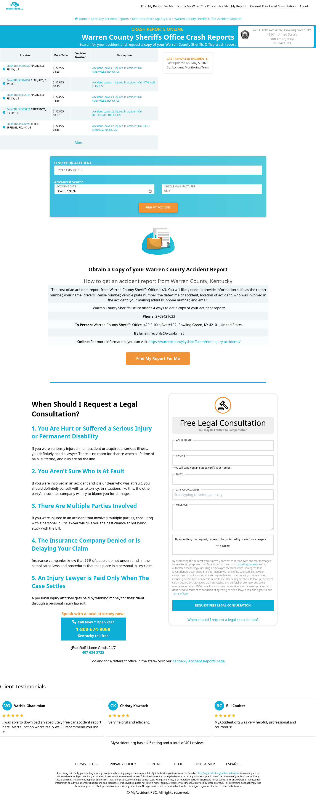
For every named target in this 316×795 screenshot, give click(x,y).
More (79, 142)
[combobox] (223, 494)
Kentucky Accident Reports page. (199, 661)
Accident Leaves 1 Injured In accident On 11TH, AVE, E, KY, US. (124, 84)
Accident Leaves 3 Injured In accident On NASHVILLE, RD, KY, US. (117, 98)
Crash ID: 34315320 (18, 66)
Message (182, 505)
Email (180, 474)
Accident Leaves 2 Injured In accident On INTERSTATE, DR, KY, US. (117, 113)
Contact (155, 764)
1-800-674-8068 (93, 629)
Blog (178, 764)
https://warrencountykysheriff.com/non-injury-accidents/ (194, 341)
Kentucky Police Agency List (151, 19)
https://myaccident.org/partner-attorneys (218, 773)
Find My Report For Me (157, 6)
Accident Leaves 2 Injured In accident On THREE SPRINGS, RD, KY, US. (121, 128)
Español (233, 764)
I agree (225, 546)
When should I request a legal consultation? (223, 619)
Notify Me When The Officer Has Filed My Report (211, 6)
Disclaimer (205, 764)
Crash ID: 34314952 (18, 80)
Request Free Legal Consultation (273, 6)
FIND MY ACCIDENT (158, 207)
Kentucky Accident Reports (110, 19)
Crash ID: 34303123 (18, 109)
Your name (184, 440)
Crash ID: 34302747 (18, 95)
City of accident (187, 489)
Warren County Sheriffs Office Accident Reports (207, 19)
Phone (180, 455)
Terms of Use (180, 593)
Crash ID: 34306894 (18, 124)
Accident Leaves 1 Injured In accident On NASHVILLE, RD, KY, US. (117, 69)
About (304, 6)
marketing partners (247, 564)
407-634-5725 (93, 652)
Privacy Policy (123, 764)
